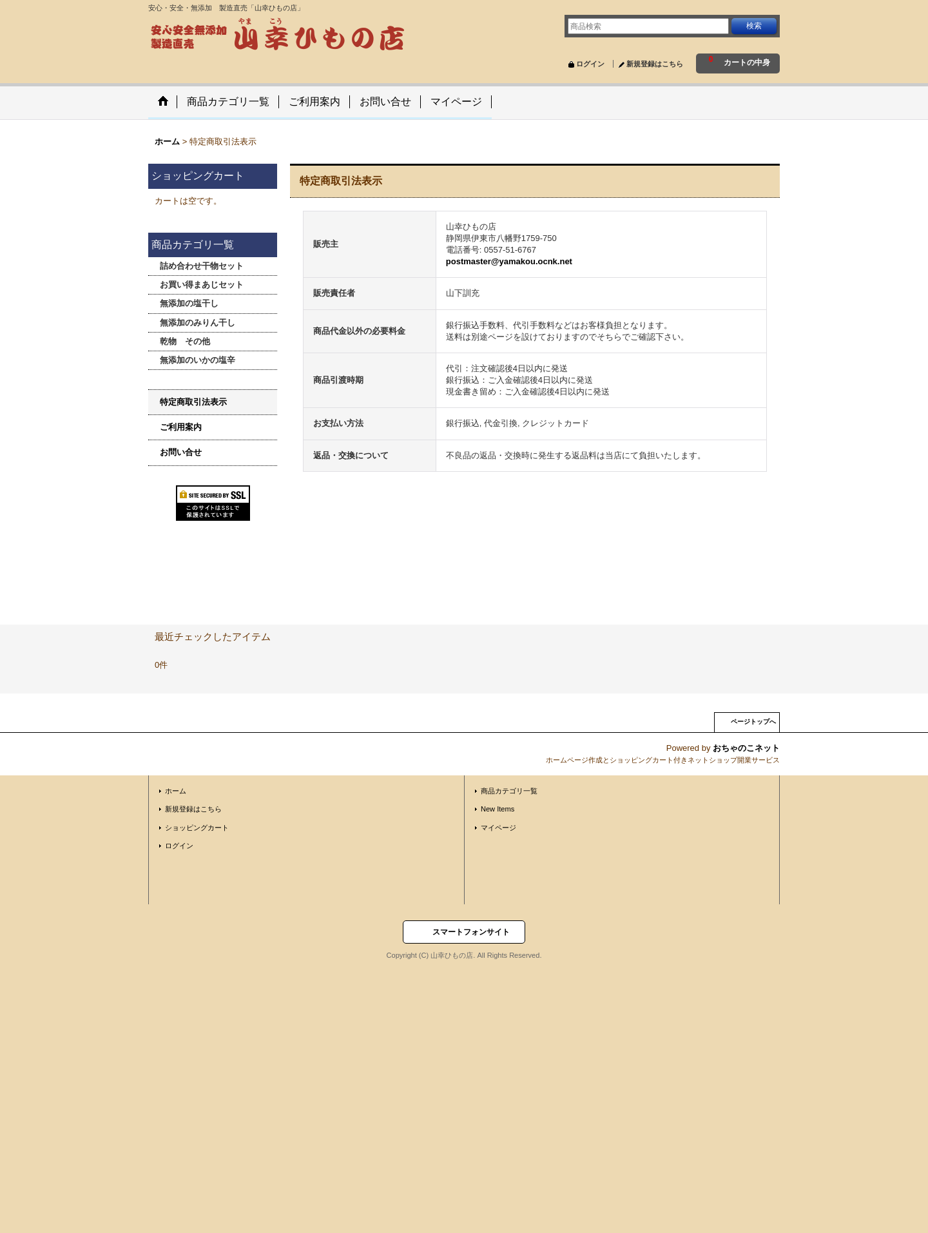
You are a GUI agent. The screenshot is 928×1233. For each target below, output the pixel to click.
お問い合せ (181, 452)
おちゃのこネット (746, 748)
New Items (497, 809)
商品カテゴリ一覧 (509, 791)
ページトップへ (753, 721)
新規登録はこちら (654, 64)
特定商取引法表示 (193, 402)
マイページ (498, 827)
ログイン (590, 64)
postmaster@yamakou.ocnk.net (509, 261)
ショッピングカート (197, 827)
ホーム (175, 791)
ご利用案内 (181, 427)
